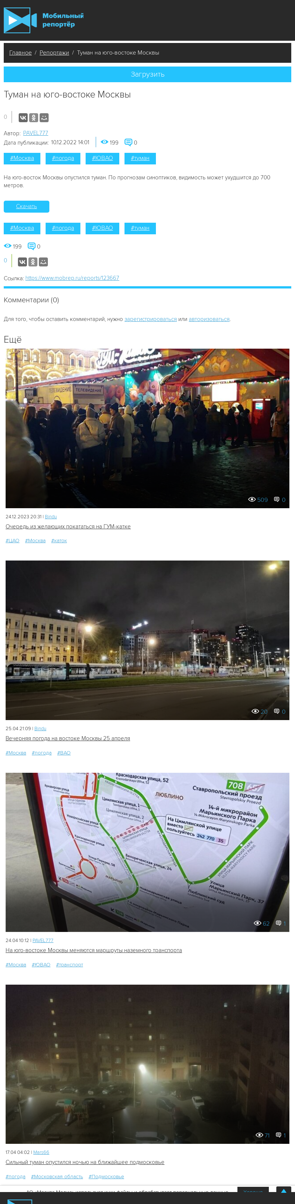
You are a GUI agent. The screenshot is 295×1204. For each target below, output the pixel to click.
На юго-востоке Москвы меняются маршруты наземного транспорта (94, 950)
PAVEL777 (35, 133)
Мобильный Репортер (43, 20)
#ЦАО (12, 540)
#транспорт (69, 964)
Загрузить (148, 74)
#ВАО (64, 753)
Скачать (26, 206)
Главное (20, 52)
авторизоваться (209, 319)
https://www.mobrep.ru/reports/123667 (72, 278)
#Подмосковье (106, 1176)
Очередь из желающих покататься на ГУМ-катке (68, 526)
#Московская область (57, 1176)
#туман (140, 158)
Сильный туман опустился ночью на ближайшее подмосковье (85, 1162)
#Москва (22, 158)
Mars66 (41, 1152)
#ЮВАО (102, 158)
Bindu (51, 517)
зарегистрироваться (151, 319)
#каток (59, 540)
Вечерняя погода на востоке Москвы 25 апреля (68, 738)
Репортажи (54, 52)
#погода (63, 158)
